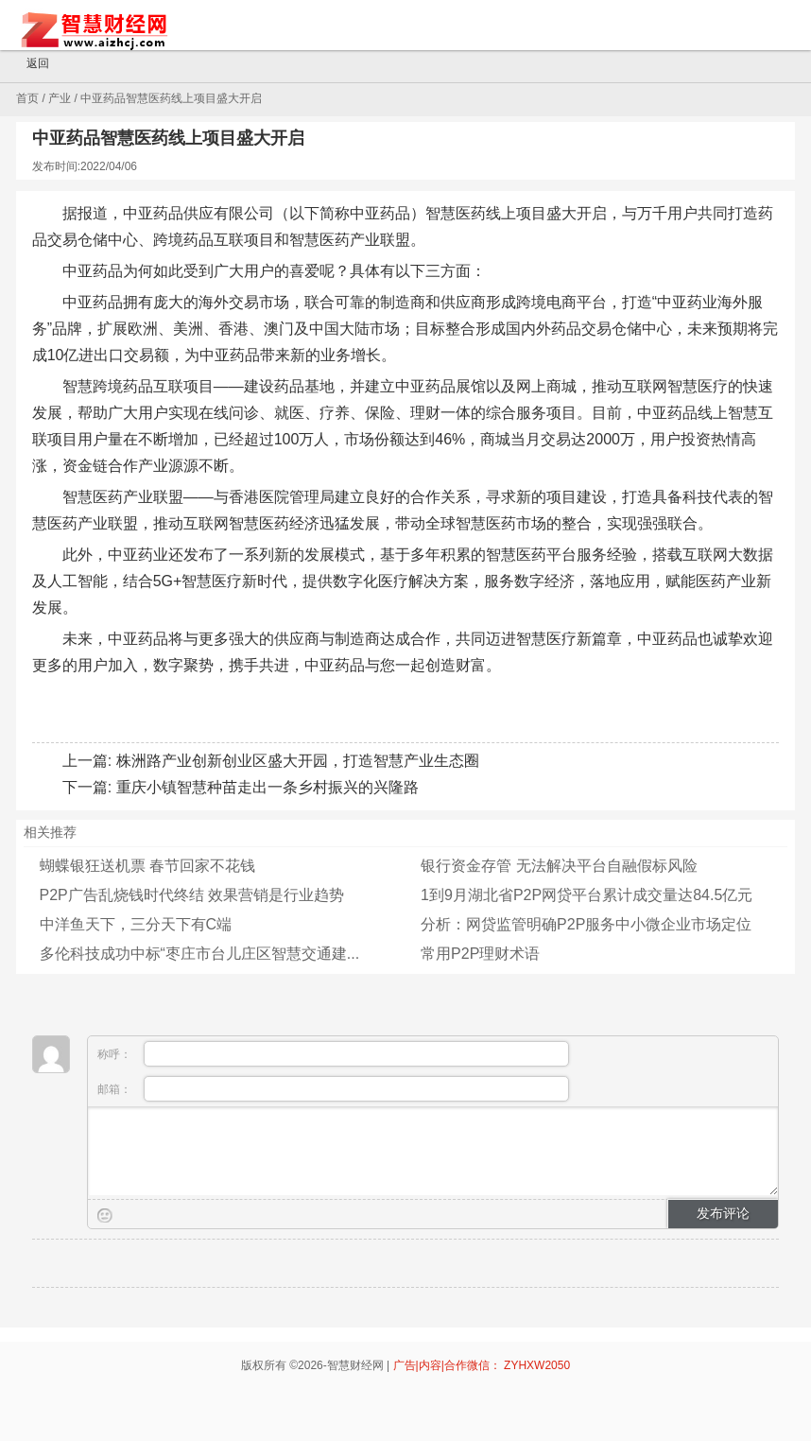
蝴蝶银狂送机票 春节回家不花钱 (147, 866)
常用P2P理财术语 (480, 954)
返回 (29, 64)
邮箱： (333, 1089)
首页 (27, 98)
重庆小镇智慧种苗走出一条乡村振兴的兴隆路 (267, 787)
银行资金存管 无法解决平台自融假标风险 (559, 866)
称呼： (333, 1054)
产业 (59, 98)
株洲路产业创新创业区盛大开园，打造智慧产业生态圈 (297, 761)
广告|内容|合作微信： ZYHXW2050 (482, 1365)
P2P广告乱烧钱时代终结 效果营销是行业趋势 (192, 895)
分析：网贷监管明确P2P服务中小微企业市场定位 (586, 924)
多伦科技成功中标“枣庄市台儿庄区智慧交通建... (200, 954)
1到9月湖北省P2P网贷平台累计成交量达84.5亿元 (586, 895)
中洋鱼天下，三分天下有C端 (136, 924)
